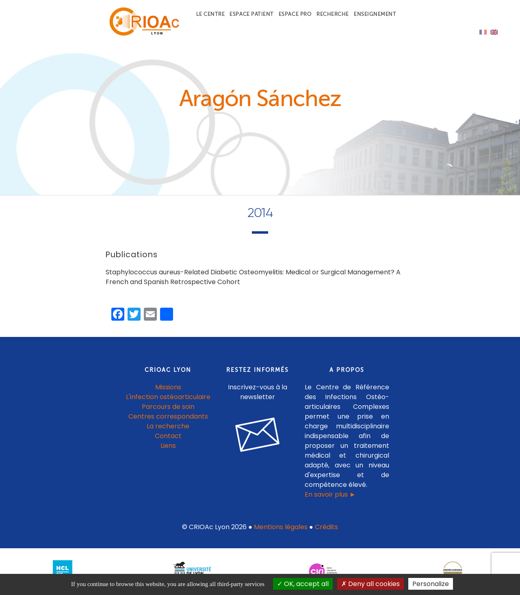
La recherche (168, 426)
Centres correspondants (168, 416)
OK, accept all (303, 583)
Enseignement (375, 14)
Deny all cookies (370, 583)
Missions (168, 387)
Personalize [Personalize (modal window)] (430, 583)
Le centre (210, 14)
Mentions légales (281, 527)
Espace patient (251, 14)
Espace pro (295, 14)
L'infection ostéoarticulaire (168, 397)
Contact (168, 436)
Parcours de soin (168, 406)
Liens (168, 445)
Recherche (332, 14)
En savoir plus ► (330, 494)
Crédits (326, 527)
